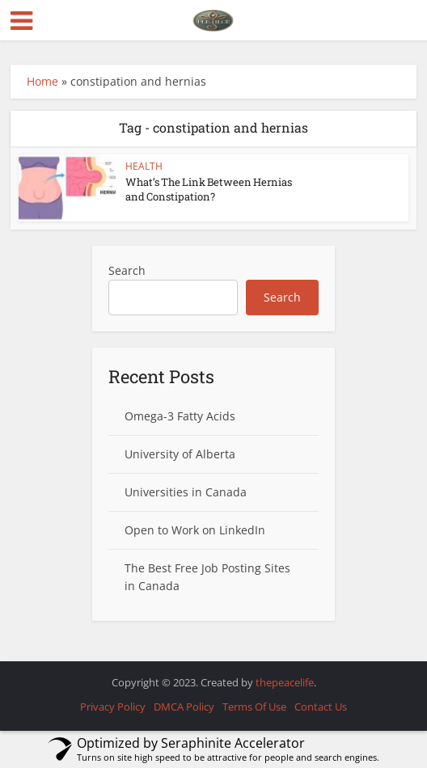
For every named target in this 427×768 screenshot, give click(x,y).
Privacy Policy (113, 706)
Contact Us (320, 706)
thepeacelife (285, 682)
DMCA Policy (184, 706)
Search (127, 270)
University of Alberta (180, 454)
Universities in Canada (186, 492)
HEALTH (144, 166)
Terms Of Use (254, 706)
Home (42, 81)
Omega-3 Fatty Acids (180, 416)
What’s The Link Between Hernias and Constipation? (208, 189)
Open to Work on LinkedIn (195, 530)
